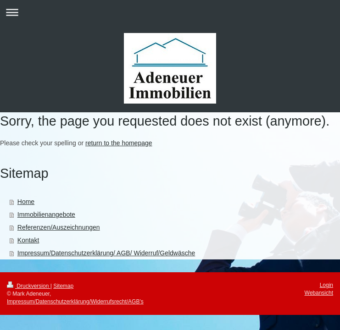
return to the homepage (118, 143)
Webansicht (319, 293)
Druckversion (28, 286)
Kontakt (28, 240)
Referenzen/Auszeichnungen (58, 227)
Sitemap (63, 286)
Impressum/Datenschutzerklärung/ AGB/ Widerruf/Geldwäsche (106, 253)
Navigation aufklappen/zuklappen (170, 12)
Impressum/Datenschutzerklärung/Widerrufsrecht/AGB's (75, 301)
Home (25, 201)
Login (326, 285)
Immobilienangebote (46, 214)
